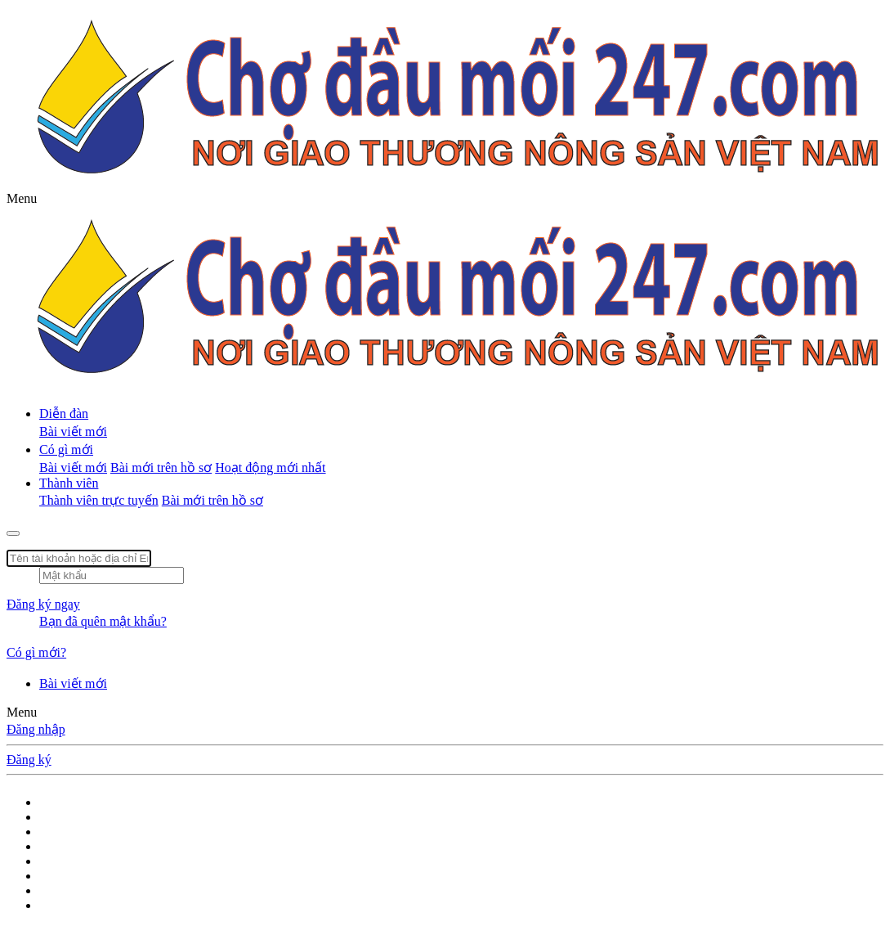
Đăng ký (29, 759)
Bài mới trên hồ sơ (161, 467)
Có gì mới (66, 449)
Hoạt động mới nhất (270, 467)
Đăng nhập (36, 729)
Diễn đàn (63, 413)
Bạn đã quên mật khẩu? (103, 621)
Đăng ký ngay (43, 604)
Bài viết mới (73, 431)
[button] (22, 198)
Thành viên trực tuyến (99, 500)
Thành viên (68, 483)
